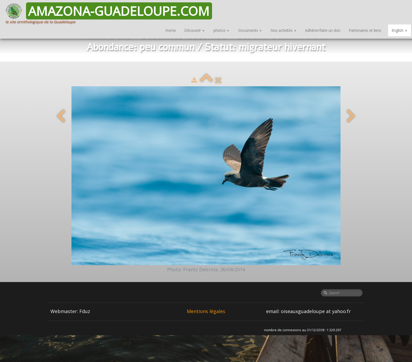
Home (170, 30)
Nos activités (283, 30)
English (400, 30)
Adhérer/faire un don (322, 30)
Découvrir (194, 30)
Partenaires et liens (365, 30)
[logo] (110, 13)
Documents (250, 30)
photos (221, 30)
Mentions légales (206, 311)
